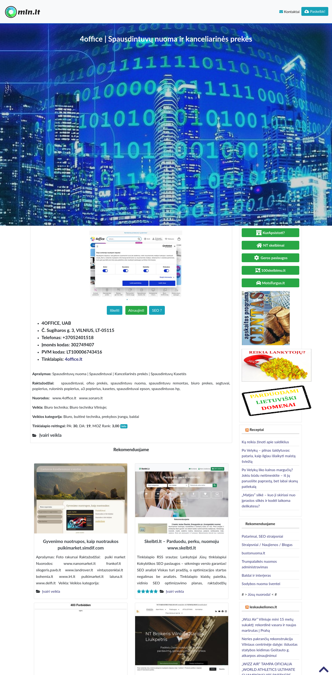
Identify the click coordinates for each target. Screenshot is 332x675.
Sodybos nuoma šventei (261, 583)
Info (123, 426)
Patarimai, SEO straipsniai (262, 536)
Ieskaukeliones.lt (263, 607)
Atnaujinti (136, 310)
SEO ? (157, 310)
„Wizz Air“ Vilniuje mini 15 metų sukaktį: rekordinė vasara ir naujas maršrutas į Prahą (269, 624)
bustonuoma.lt (253, 553)
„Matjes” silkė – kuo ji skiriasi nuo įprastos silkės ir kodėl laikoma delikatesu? (268, 500)
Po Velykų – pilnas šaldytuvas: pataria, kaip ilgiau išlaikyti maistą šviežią (269, 455)
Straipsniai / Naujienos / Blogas (267, 544)
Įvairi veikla (51, 591)
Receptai (257, 429)
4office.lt (73, 359)
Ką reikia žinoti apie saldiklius (265, 442)
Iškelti (114, 310)
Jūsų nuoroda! (259, 594)
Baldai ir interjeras (256, 575)
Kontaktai (289, 11)
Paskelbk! (314, 11)
